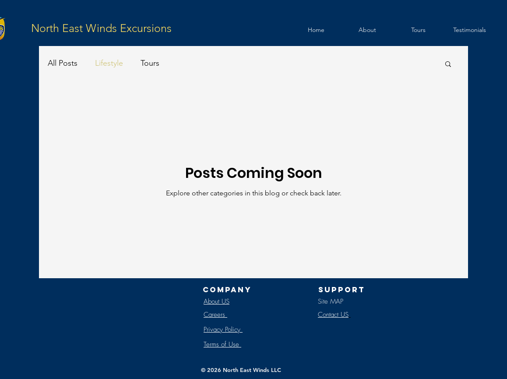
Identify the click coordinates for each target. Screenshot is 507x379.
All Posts (62, 63)
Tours (150, 63)
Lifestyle (109, 63)
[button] (448, 64)
